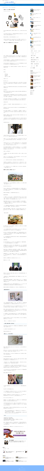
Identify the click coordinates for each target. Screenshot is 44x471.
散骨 (8, 448)
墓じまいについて (32, 91)
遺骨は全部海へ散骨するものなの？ (37, 21)
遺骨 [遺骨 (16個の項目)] (37, 65)
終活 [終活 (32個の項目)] (32, 63)
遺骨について (31, 94)
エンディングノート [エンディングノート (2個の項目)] (37, 52)
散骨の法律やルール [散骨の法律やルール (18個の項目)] (35, 59)
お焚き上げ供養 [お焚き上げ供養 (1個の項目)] (32, 52)
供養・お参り (5, 448)
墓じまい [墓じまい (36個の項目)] (33, 57)
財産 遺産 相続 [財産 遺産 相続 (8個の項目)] (36, 63)
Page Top (22, 466)
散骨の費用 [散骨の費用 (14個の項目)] (33, 61)
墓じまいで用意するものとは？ (37, 29)
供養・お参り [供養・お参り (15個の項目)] (33, 55)
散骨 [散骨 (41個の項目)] (37, 57)
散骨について (31, 92)
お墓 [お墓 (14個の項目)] (32, 50)
